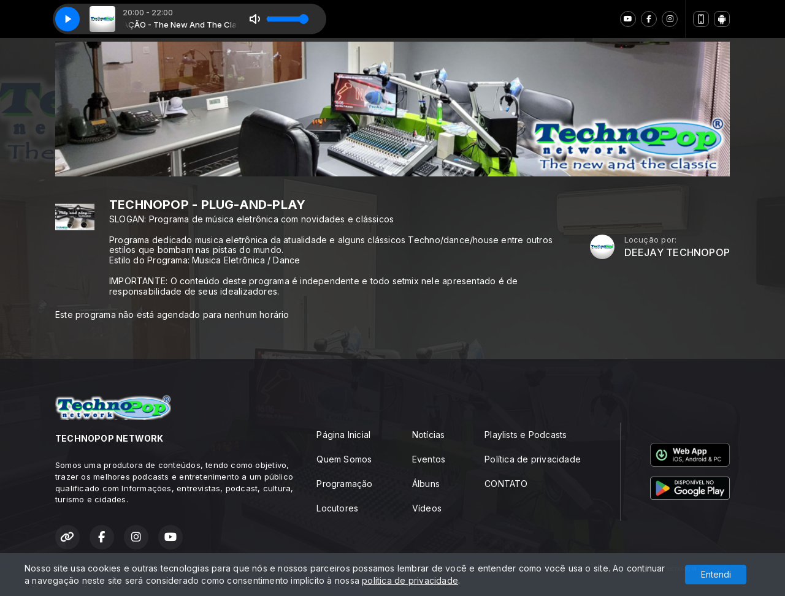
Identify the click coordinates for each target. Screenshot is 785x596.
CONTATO (505, 483)
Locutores (337, 508)
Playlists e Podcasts (525, 434)
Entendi (716, 574)
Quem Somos (344, 459)
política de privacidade (410, 580)
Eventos (428, 459)
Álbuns (426, 483)
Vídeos (427, 508)
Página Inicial (343, 434)
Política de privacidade (532, 459)
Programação (344, 483)
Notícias (428, 434)
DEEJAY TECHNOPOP (677, 252)
